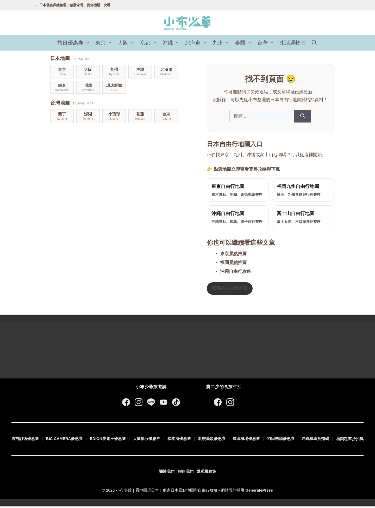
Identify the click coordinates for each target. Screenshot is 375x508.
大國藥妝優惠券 (146, 440)
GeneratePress (259, 491)
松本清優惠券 (179, 440)
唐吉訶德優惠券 (25, 440)
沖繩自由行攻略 (235, 273)
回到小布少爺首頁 (229, 289)
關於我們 (166, 473)
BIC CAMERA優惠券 (64, 440)
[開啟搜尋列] (314, 43)
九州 (222, 43)
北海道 (197, 43)
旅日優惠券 (75, 43)
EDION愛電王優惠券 (108, 440)
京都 (150, 43)
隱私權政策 (206, 473)
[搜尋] (302, 116)
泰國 (245, 43)
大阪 (128, 43)
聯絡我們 (185, 473)
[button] (88, 43)
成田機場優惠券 (246, 440)
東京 (105, 43)
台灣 (267, 43)
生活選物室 (293, 43)
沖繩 (172, 43)
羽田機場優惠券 (281, 440)
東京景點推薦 (233, 255)
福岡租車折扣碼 (350, 440)
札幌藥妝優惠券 (212, 440)
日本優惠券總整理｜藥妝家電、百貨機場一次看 (74, 5)
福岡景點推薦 (233, 264)
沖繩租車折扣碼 (315, 440)
